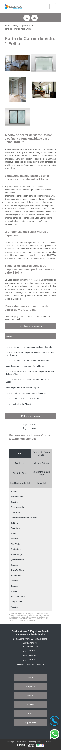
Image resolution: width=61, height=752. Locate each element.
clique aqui (35, 317)
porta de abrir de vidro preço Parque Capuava (26, 393)
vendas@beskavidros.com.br (30, 664)
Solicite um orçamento (30, 326)
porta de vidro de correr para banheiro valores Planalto (29, 360)
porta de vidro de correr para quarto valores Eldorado (29, 347)
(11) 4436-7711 (21, 317)
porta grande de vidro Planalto (19, 404)
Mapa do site (30, 722)
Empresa (30, 686)
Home (30, 677)
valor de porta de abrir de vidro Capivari (23, 387)
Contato (30, 713)
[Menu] (52, 7)
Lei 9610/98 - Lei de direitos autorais (22, 621)
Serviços (31, 704)
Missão (30, 695)
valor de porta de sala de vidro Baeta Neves (25, 366)
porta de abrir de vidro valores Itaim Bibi (23, 398)
